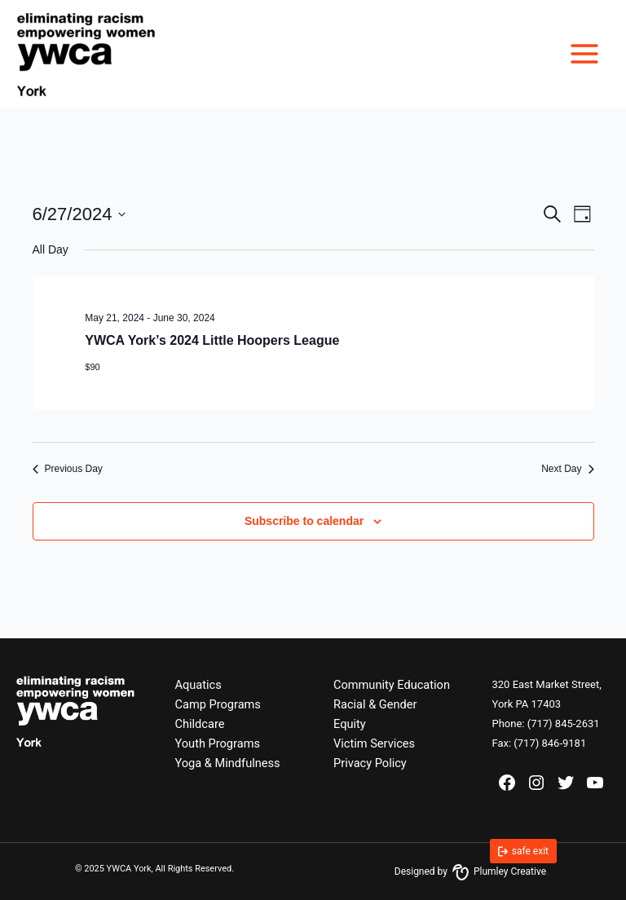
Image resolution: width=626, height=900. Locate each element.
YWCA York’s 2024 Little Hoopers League (212, 340)
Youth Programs (217, 743)
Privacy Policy (370, 763)
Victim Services (374, 743)
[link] (523, 851)
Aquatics (198, 684)
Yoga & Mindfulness (227, 763)
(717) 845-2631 (563, 723)
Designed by (470, 871)
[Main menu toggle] (584, 54)
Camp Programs (218, 704)
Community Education (391, 684)
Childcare (200, 724)
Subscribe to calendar (304, 520)
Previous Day (68, 468)
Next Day (567, 468)
